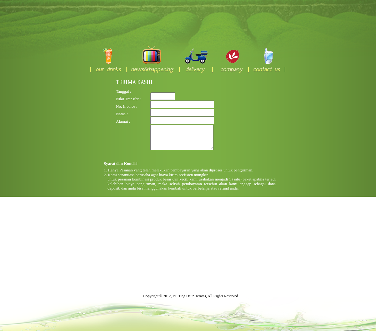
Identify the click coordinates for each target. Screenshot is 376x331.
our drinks (108, 59)
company (230, 59)
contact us (266, 59)
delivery (195, 59)
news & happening (152, 59)
